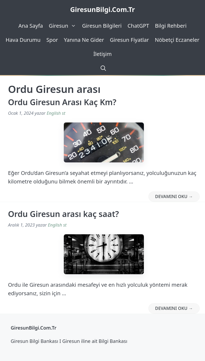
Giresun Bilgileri (101, 25)
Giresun (64, 26)
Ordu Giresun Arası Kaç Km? (62, 102)
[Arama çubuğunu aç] (102, 68)
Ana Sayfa (30, 25)
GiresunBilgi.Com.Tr (102, 9)
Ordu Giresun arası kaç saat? (63, 213)
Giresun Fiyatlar (129, 39)
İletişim (102, 54)
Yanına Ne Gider (84, 39)
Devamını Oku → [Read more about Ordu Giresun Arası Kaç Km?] (174, 196)
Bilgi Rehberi (171, 25)
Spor (52, 39)
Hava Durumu (23, 39)
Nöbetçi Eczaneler (177, 39)
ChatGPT (138, 25)
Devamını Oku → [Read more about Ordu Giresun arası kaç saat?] (174, 308)
